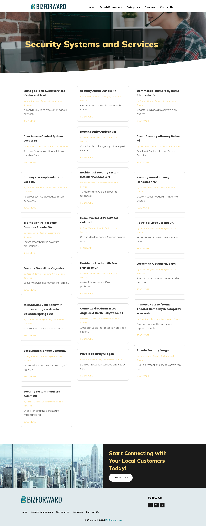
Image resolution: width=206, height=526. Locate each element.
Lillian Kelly (31, 146)
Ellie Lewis (88, 359)
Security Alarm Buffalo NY (98, 91)
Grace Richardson (35, 187)
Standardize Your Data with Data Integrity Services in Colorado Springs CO (43, 309)
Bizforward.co (113, 520)
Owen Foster (89, 137)
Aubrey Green (146, 101)
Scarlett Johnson (35, 319)
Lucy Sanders (33, 101)
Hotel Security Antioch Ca (98, 132)
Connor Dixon (89, 318)
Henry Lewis (32, 233)
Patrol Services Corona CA (155, 223)
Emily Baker (145, 319)
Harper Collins (33, 401)
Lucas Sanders (147, 228)
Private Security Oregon (97, 354)
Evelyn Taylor (146, 187)
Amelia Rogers (147, 269)
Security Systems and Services (53, 146)
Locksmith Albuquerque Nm (156, 264)
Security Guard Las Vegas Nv (44, 268)
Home (91, 7)
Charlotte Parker (91, 96)
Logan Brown (33, 356)
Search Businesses (110, 7)
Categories (133, 7)
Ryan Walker (89, 228)
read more (30, 121)
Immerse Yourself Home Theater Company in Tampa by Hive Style (159, 309)
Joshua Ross (89, 182)
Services (150, 7)
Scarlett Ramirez (34, 274)
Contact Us (166, 7)
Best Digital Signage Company (45, 351)
